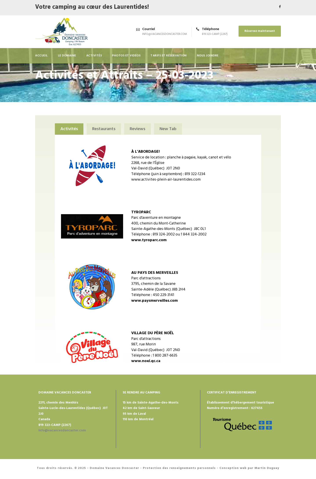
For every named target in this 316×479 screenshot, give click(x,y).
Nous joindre (208, 55)
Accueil (41, 55)
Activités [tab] (69, 129)
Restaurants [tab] (103, 129)
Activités (94, 55)
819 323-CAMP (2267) (215, 34)
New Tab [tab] (168, 129)
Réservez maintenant (259, 31)
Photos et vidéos (126, 55)
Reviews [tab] (137, 129)
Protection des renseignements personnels (179, 468)
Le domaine (67, 55)
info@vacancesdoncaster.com (164, 34)
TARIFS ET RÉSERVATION (169, 55)
